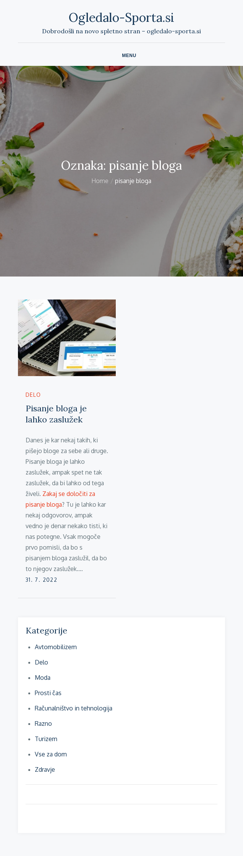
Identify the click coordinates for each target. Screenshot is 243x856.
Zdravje (45, 769)
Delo (33, 394)
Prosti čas (48, 693)
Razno (43, 723)
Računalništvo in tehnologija (73, 708)
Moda (42, 677)
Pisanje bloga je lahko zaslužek (56, 414)
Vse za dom (51, 754)
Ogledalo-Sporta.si (121, 17)
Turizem (46, 739)
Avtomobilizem (56, 647)
